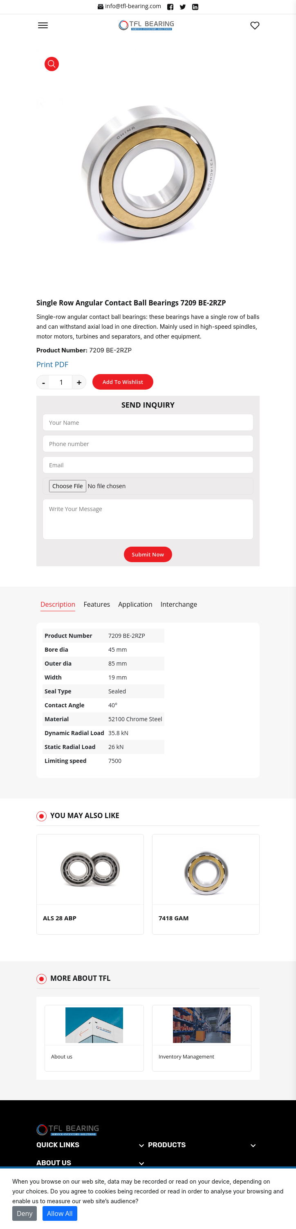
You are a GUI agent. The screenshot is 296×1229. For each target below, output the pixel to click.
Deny (24, 1213)
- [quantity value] (43, 382)
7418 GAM (174, 918)
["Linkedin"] (195, 7)
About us (61, 1057)
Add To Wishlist (123, 382)
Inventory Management (186, 1057)
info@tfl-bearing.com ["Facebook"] (129, 6)
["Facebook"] (170, 7)
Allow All (60, 1213)
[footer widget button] (90, 1144)
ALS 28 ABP (59, 918)
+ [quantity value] (79, 382)
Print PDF (52, 364)
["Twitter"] (182, 7)
